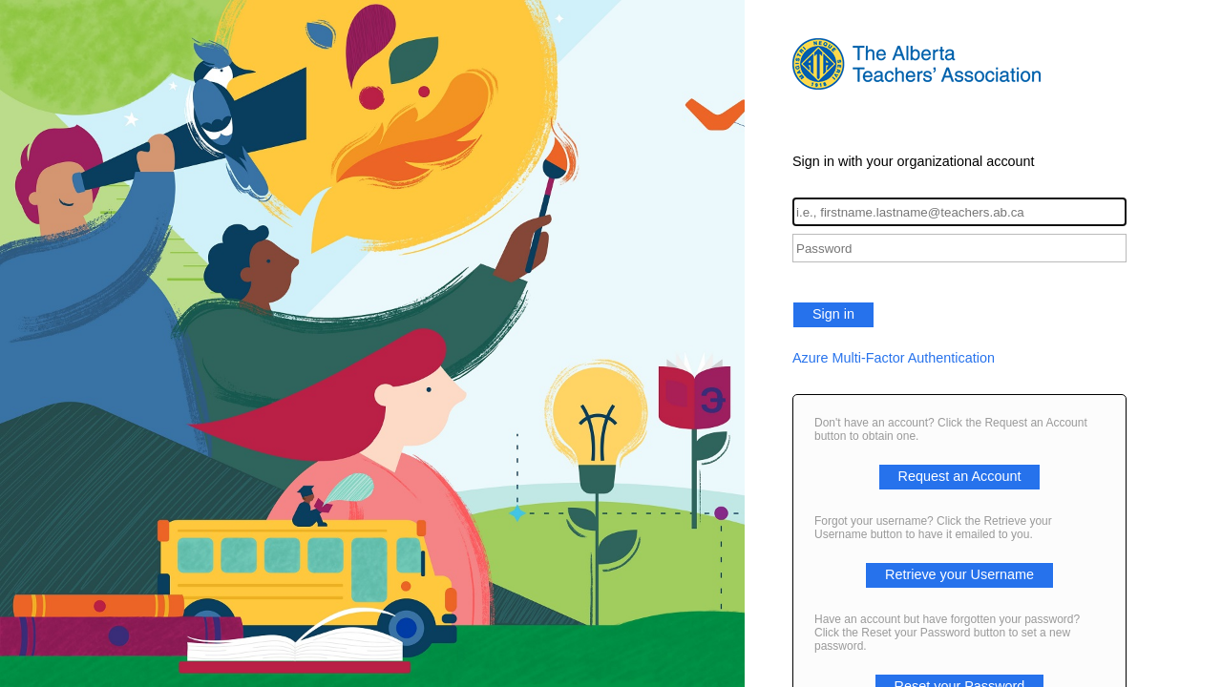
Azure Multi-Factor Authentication (893, 357)
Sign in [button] (833, 314)
